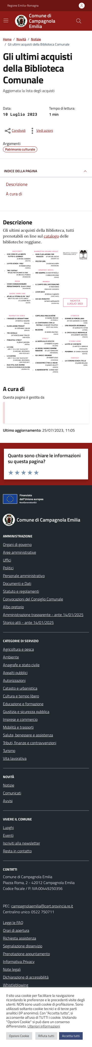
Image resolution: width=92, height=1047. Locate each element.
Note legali (12, 969)
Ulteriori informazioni (43, 1026)
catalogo (51, 236)
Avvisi (8, 801)
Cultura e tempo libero (21, 696)
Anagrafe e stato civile (21, 665)
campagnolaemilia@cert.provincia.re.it (42, 906)
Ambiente (11, 657)
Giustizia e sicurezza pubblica (26, 711)
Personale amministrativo (24, 576)
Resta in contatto (17, 851)
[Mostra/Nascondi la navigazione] (6, 20)
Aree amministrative (19, 552)
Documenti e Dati (17, 583)
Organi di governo (17, 544)
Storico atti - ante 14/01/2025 (28, 622)
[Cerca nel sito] (79, 21)
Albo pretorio (13, 607)
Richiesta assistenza (19, 938)
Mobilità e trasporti (18, 727)
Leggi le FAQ (13, 922)
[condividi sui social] (14, 131)
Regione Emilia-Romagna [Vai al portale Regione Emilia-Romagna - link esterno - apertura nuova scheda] (23, 5)
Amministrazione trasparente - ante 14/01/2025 (43, 615)
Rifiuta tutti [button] (46, 1035)
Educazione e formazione (23, 704)
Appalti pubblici (15, 673)
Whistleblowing (15, 985)
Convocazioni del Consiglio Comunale (33, 599)
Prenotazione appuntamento (26, 954)
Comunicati (12, 793)
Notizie (8, 785)
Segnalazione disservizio (22, 946)
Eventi (8, 835)
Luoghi (8, 827)
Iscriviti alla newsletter (21, 843)
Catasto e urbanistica (20, 688)
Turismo (9, 750)
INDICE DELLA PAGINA (46, 171)
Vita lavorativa (14, 758)
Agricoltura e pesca (18, 649)
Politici (8, 568)
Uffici (7, 560)
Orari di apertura (16, 930)
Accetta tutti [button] (71, 1035)
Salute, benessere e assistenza (28, 735)
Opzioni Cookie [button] (19, 1035)
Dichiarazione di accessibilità (26, 977)
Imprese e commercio (20, 719)
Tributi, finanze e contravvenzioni (29, 743)
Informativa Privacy (19, 961)
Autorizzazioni (14, 680)
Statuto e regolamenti (21, 591)
